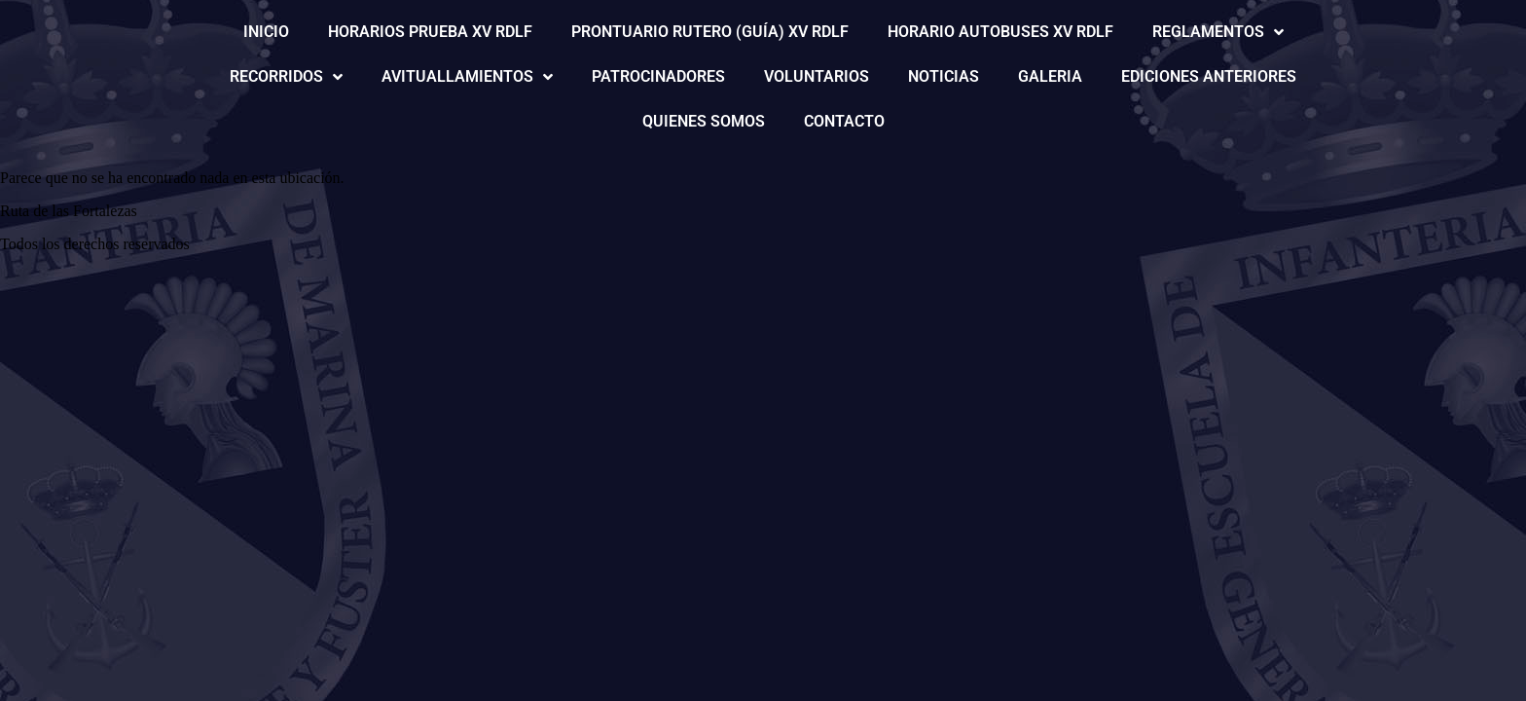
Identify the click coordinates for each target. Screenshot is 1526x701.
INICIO (266, 31)
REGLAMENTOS (1218, 32)
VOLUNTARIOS (816, 76)
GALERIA (1050, 76)
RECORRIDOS (286, 76)
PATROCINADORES (658, 76)
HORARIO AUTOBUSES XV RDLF (1000, 31)
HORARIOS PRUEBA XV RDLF (430, 31)
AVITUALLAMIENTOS (467, 76)
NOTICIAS (943, 76)
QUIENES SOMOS (703, 121)
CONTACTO (844, 121)
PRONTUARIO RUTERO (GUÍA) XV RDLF (710, 31)
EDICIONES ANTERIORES (1208, 76)
